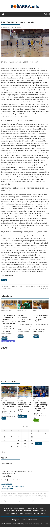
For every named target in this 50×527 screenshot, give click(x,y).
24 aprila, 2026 (22, 398)
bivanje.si (19, 511)
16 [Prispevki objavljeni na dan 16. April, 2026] (25, 440)
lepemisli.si (28, 513)
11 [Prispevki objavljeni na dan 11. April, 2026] (39, 437)
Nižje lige (4, 280)
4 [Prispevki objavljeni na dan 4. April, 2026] (38, 434)
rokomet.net (31, 508)
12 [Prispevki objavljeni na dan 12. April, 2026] (45, 437)
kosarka (18, 27)
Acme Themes (44, 524)
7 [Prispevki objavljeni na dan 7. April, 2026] (11, 437)
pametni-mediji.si (40, 513)
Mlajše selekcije (22, 416)
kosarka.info (21, 508)
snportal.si (40, 508)
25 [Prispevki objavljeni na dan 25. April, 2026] (39, 443)
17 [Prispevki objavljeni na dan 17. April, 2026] (32, 440)
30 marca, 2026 (23, 310)
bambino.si (27, 511)
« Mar (3, 452)
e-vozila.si (19, 513)
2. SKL (3, 418)
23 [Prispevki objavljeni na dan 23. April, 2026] (25, 443)
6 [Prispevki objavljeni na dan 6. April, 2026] (4, 437)
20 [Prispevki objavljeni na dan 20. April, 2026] (4, 443)
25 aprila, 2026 (6, 398)
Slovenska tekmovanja (8, 341)
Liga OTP (36, 420)
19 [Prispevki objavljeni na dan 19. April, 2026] (45, 440)
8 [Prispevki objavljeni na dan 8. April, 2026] (18, 437)
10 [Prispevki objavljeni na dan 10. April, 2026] (32, 437)
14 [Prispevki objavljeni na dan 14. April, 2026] (11, 440)
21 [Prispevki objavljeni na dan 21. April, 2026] (11, 443)
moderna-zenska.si (39, 511)
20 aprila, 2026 (6, 310)
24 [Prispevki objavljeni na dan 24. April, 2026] (32, 443)
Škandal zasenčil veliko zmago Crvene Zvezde (12, 287)
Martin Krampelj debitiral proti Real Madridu (37, 287)
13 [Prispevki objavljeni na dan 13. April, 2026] (4, 440)
